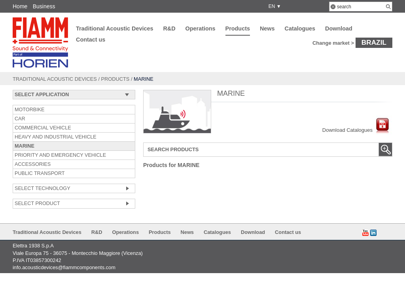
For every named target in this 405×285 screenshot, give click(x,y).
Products (237, 28)
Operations (200, 28)
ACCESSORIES (33, 164)
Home (20, 6)
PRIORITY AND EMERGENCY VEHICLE (60, 155)
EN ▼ (273, 6)
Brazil (373, 42)
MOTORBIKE (30, 109)
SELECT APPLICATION (42, 94)
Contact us (90, 39)
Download (338, 28)
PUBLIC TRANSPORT (40, 173)
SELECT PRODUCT (37, 203)
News (267, 28)
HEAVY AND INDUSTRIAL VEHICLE (56, 137)
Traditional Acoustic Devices (114, 28)
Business (44, 6)
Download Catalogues (357, 130)
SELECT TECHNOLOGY (42, 188)
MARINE (24, 146)
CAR (20, 119)
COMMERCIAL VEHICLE (43, 128)
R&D (169, 28)
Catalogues (300, 28)
